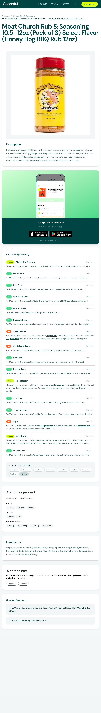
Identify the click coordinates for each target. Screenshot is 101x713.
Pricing (54, 4)
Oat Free (17, 357)
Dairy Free (18, 273)
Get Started (89, 4)
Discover (42, 4)
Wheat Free (19, 450)
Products (6, 16)
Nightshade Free (21, 346)
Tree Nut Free (20, 410)
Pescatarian (22, 380)
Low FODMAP (19, 331)
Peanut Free (19, 369)
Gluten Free (19, 308)
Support (65, 4)
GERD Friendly (20, 296)
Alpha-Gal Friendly (25, 262)
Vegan (16, 421)
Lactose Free (20, 320)
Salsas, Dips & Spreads (23, 16)
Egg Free (17, 285)
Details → (90, 262)
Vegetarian (21, 436)
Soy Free (17, 398)
